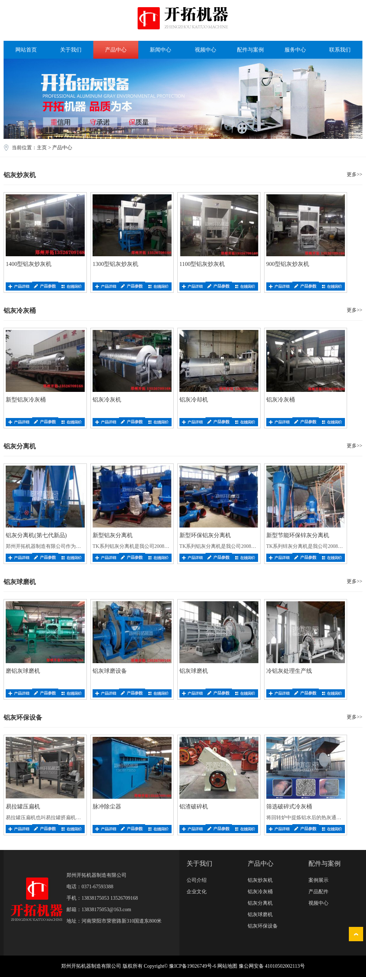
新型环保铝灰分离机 (205, 535)
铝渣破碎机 (193, 806)
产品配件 (318, 891)
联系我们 (340, 50)
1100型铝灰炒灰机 (202, 264)
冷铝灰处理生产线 (289, 671)
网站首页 (26, 50)
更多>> (354, 174)
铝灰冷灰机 (107, 400)
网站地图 (227, 966)
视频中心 (205, 50)
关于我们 (70, 50)
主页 (42, 147)
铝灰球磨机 (193, 671)
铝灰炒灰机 (260, 880)
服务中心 (295, 50)
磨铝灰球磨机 (23, 671)
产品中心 (116, 50)
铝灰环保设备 (263, 926)
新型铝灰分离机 (113, 535)
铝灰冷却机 (193, 400)
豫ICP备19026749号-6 (192, 966)
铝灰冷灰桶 (280, 400)
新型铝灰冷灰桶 (26, 400)
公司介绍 (197, 880)
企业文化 (197, 891)
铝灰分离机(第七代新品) (36, 535)
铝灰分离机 (260, 903)
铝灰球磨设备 (110, 671)
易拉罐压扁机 (23, 806)
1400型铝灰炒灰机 (28, 264)
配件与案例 (250, 50)
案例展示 (318, 880)
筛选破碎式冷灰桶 (289, 806)
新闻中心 (160, 50)
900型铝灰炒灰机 (287, 264)
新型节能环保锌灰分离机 (297, 535)
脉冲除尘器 (107, 806)
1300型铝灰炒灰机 (115, 264)
